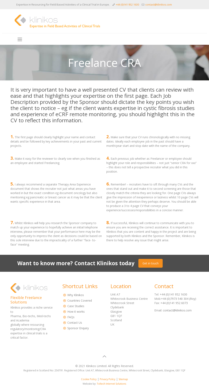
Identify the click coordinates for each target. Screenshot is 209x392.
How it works (76, 311)
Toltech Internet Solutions (111, 383)
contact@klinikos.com (158, 4)
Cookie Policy (89, 379)
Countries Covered (79, 300)
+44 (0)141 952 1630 (127, 4)
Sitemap (123, 379)
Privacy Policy (107, 379)
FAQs (70, 317)
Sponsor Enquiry (78, 328)
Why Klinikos (75, 295)
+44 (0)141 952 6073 (174, 303)
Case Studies (75, 306)
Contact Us (74, 323)
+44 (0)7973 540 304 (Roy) (178, 299)
